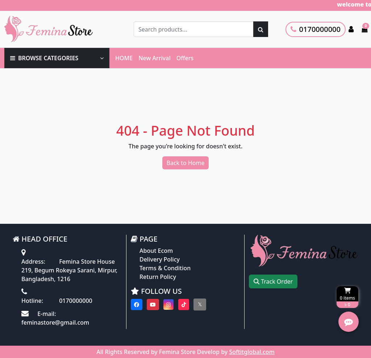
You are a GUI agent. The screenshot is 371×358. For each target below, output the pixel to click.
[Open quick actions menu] (348, 322)
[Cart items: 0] (364, 29)
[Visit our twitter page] (199, 304)
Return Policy (157, 277)
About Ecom (156, 251)
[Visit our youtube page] (153, 304)
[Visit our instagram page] (168, 304)
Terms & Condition (165, 268)
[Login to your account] (351, 29)
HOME (124, 58)
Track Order (273, 281)
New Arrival (154, 58)
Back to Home (186, 163)
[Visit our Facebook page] (136, 304)
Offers (185, 58)
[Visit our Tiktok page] (183, 304)
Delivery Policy (159, 259)
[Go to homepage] (55, 29)
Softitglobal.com (251, 352)
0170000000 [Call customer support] (316, 29)
